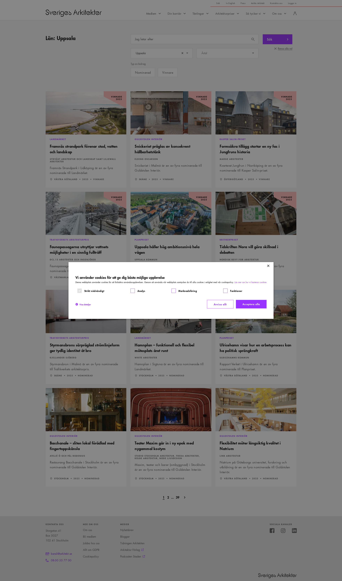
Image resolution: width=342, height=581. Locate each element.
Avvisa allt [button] (220, 304)
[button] (83, 304)
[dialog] (171, 290)
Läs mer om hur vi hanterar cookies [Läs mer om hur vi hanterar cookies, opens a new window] (251, 282)
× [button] (268, 266)
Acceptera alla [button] (251, 304)
